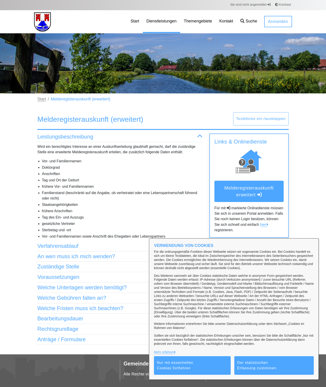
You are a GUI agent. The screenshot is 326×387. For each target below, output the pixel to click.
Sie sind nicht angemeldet (250, 4)
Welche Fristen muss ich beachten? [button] (120, 308)
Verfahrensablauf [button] (120, 246)
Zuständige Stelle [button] (120, 266)
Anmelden (278, 21)
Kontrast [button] (283, 4)
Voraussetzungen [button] (120, 277)
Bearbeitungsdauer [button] (120, 318)
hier (263, 224)
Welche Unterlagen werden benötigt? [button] (120, 287)
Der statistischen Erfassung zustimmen (256, 365)
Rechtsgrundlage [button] (120, 329)
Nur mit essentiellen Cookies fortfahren (175, 365)
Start (41, 99)
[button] (249, 21)
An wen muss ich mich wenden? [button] (120, 256)
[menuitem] (135, 21)
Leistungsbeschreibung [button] (120, 137)
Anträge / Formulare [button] (120, 339)
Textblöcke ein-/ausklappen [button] (261, 119)
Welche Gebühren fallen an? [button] (120, 298)
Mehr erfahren (164, 352)
